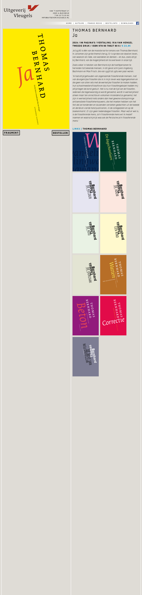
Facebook (137, 23)
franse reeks (95, 23)
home (69, 23)
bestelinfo (112, 23)
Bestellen (60, 132)
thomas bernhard (95, 128)
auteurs (79, 23)
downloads (127, 23)
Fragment (11, 132)
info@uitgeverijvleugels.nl (55, 17)
